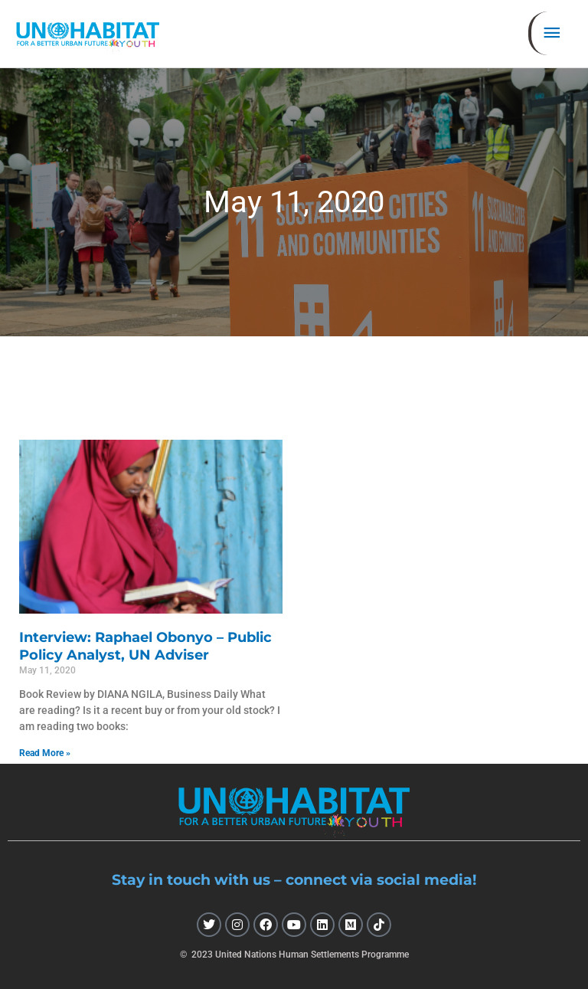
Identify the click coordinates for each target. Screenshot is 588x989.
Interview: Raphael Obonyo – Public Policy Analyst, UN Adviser (145, 646)
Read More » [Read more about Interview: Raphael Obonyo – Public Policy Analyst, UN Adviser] (44, 753)
